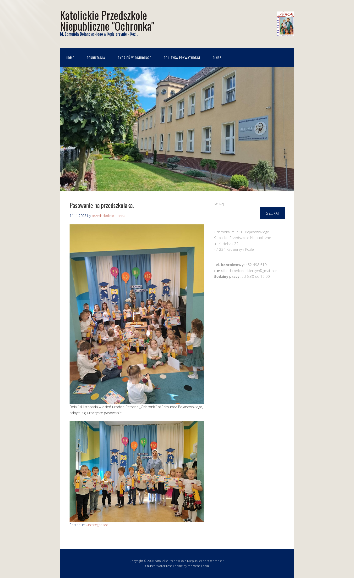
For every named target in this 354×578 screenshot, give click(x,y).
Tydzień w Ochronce (134, 57)
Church (150, 566)
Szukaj (219, 203)
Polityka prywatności (182, 57)
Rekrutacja (96, 57)
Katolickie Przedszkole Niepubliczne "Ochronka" (107, 20)
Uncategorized (97, 524)
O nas (217, 57)
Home (70, 57)
